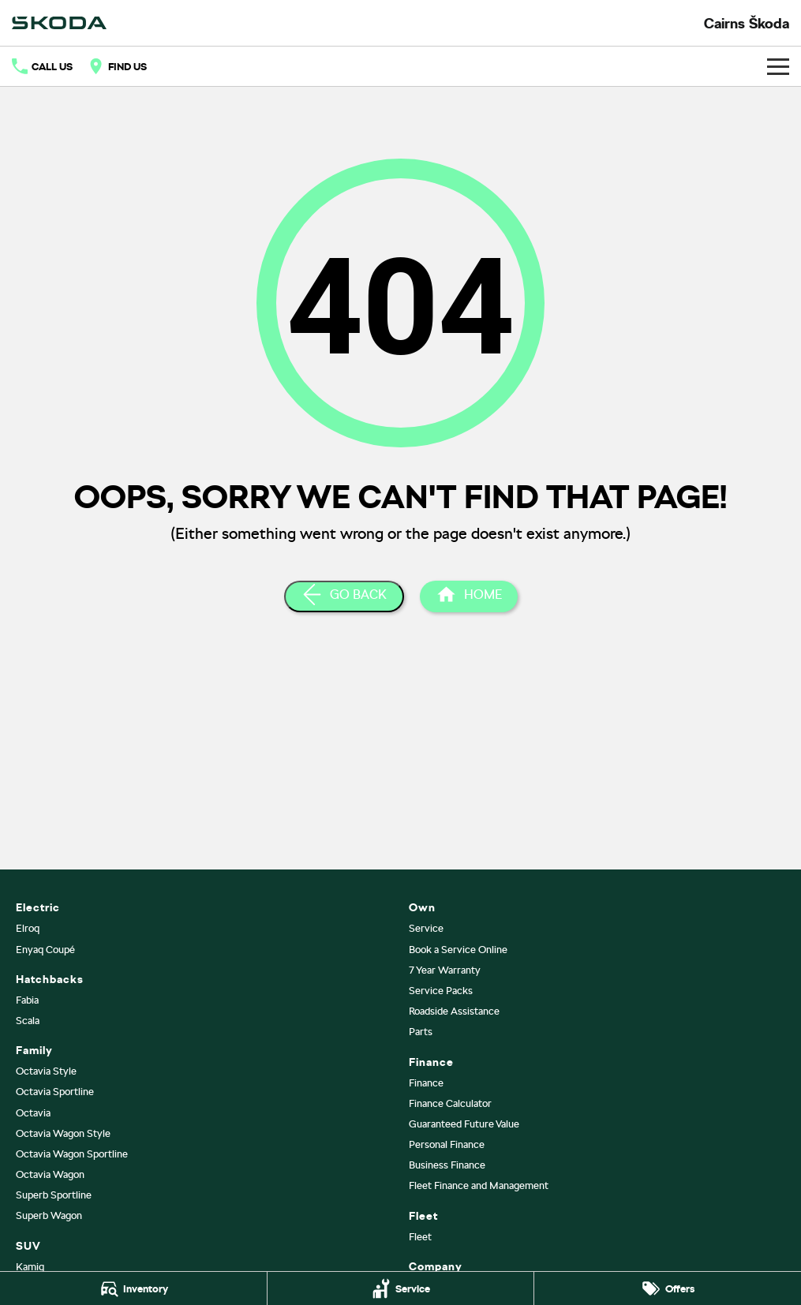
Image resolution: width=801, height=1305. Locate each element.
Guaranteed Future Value (464, 1124)
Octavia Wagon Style (63, 1133)
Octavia (33, 1113)
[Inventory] (133, 1288)
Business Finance (447, 1165)
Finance (426, 1083)
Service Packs (441, 991)
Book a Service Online (458, 949)
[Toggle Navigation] (778, 66)
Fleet (420, 1237)
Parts (420, 1032)
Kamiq (30, 1267)
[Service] (401, 1288)
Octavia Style (46, 1071)
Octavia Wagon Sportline (72, 1154)
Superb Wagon (49, 1215)
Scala (27, 1020)
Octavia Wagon (50, 1174)
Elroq (27, 928)
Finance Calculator (450, 1103)
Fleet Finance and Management (478, 1185)
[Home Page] (469, 596)
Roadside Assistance (454, 1011)
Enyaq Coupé (45, 949)
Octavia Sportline (55, 1091)
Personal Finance (447, 1144)
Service (426, 928)
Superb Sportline (54, 1195)
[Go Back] (344, 596)
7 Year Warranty (445, 970)
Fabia (27, 1000)
